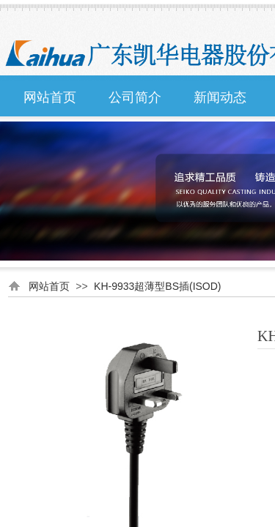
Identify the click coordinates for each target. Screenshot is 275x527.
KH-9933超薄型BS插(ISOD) (157, 286)
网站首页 (49, 97)
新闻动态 (220, 97)
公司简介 (135, 97)
